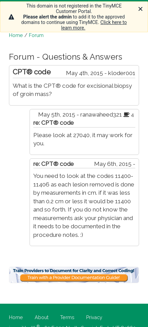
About (41, 317)
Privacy (94, 317)
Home (16, 35)
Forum (36, 35)
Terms (67, 317)
